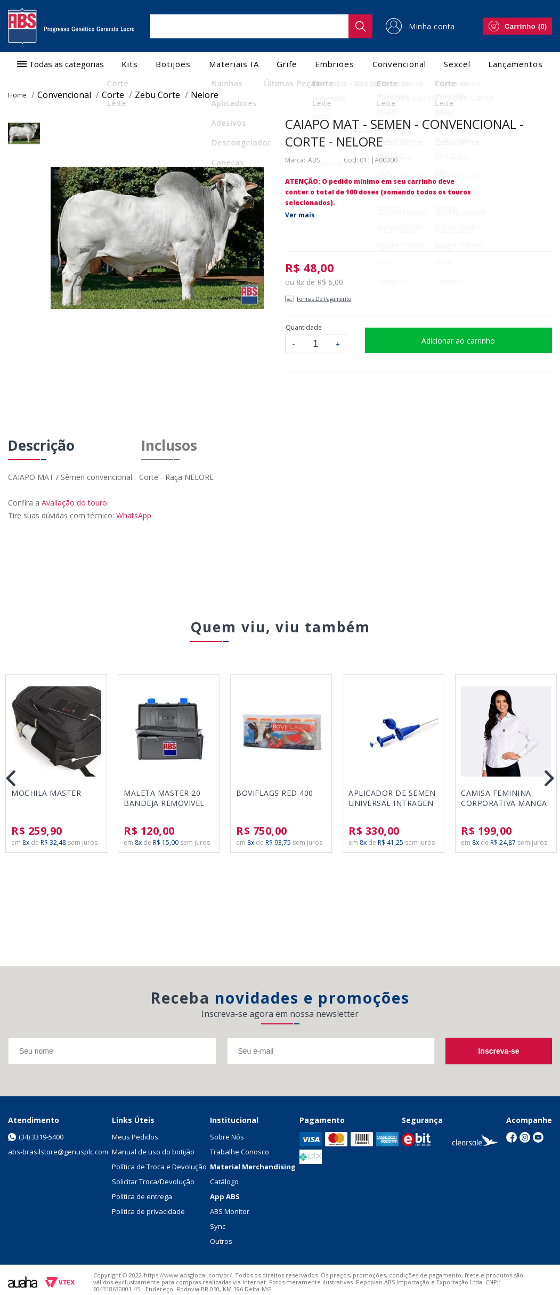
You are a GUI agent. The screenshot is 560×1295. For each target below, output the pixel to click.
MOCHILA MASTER (46, 793)
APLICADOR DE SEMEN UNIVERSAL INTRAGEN (391, 798)
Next (549, 778)
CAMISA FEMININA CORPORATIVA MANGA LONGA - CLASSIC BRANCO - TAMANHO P (505, 798)
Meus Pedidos (135, 1137)
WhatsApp (133, 515)
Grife (287, 64)
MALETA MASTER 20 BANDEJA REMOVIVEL (164, 798)
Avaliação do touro (74, 503)
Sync (217, 1226)
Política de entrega (142, 1196)
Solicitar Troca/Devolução (153, 1181)
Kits (129, 64)
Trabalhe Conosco (239, 1151)
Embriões (334, 64)
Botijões (173, 64)
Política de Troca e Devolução (159, 1166)
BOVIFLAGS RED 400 (274, 793)
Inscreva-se (498, 1051)
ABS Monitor (229, 1211)
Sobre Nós (227, 1137)
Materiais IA (234, 64)
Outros (221, 1241)
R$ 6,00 (330, 282)
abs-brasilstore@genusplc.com (58, 1151)
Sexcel (457, 64)
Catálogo (224, 1181)
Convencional (399, 64)
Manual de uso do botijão (153, 1151)
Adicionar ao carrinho (458, 341)
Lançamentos (515, 64)
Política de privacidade (148, 1211)
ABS (314, 160)
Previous (10, 778)
